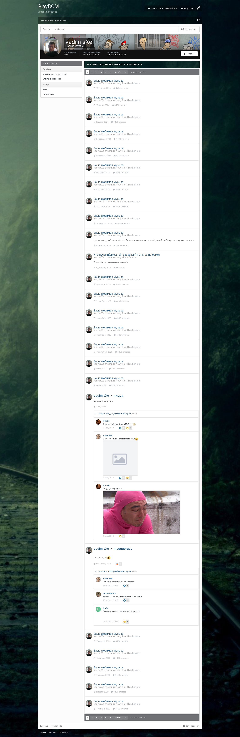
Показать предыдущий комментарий (116, 414)
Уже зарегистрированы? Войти (161, 8)
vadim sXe (101, 395)
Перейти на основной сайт (53, 20)
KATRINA (107, 435)
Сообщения (48, 94)
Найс (105, 608)
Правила (64, 732)
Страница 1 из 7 (137, 72)
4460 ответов (120, 88)
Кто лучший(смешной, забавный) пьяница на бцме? (127, 254)
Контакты (53, 732)
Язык (43, 732)
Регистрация (187, 8)
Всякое (136, 83)
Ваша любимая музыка (108, 80)
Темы (45, 90)
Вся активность (50, 63)
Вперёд (118, 72)
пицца (118, 395)
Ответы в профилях (52, 79)
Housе (106, 421)
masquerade (123, 548)
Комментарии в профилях (55, 74)
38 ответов (120, 267)
